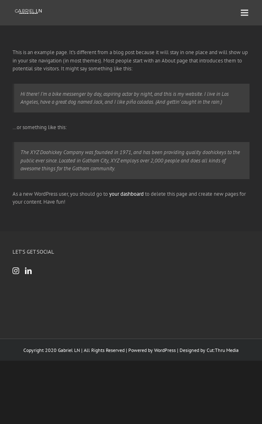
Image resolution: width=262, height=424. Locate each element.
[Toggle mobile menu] (245, 12)
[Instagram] (15, 270)
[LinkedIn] (28, 270)
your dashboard (126, 193)
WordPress (165, 350)
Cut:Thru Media (223, 350)
